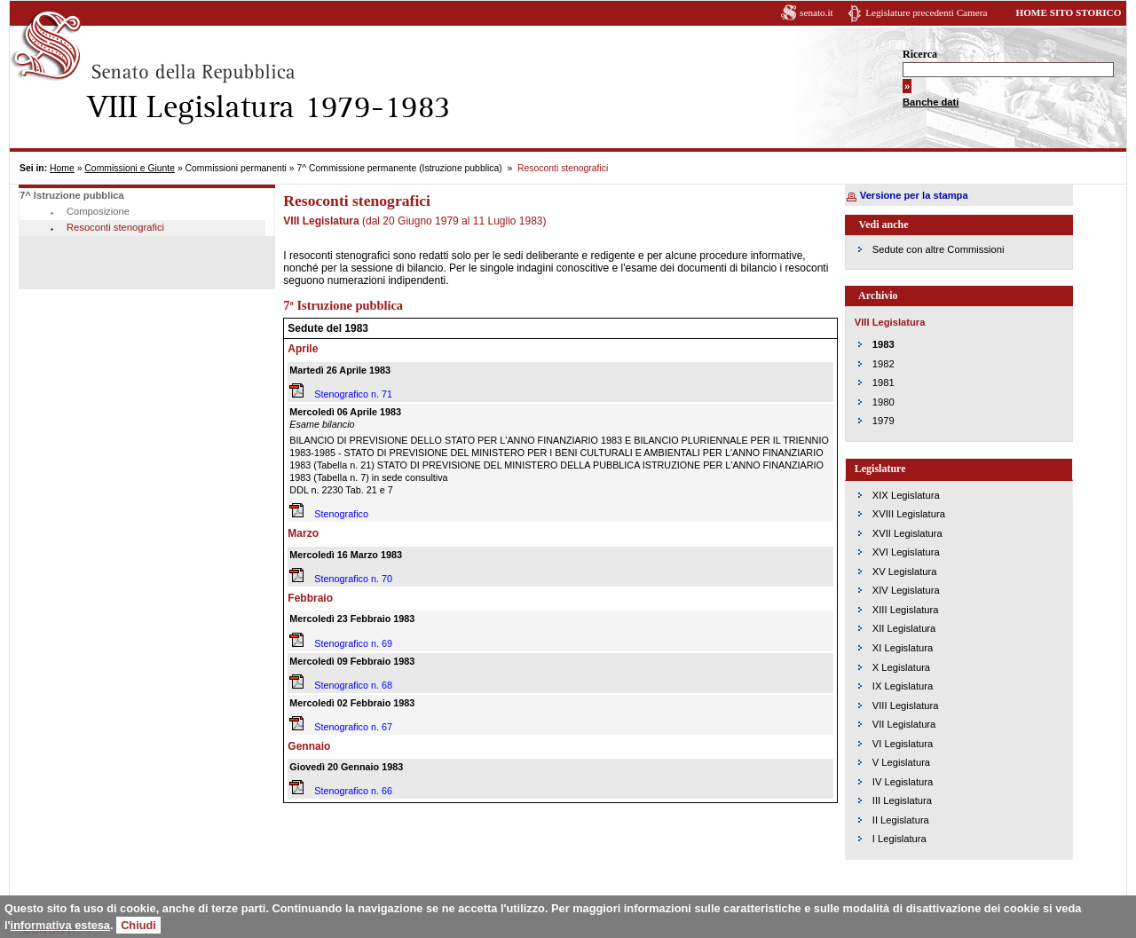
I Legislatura (899, 838)
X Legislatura (901, 667)
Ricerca (920, 54)
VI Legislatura (902, 743)
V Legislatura (901, 762)
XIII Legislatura (905, 609)
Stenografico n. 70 (353, 578)
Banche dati (930, 102)
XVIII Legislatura (908, 513)
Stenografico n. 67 (353, 726)
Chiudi (138, 925)
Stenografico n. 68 (353, 685)
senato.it (816, 12)
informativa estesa (60, 925)
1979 (883, 420)
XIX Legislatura (906, 495)
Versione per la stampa (914, 195)
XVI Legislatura (906, 552)
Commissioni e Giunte (129, 168)
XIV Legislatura (906, 590)
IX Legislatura (902, 686)
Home (62, 168)
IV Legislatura (902, 781)
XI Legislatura (902, 647)
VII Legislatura (904, 724)
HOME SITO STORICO (1068, 12)
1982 (883, 364)
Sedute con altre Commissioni (938, 249)
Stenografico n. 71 (353, 394)
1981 (883, 382)
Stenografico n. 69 (353, 643)
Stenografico (341, 513)
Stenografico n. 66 (353, 790)
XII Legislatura (904, 628)
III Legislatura (902, 800)
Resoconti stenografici (115, 227)
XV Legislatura (904, 571)
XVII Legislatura (907, 533)
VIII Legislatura (905, 705)
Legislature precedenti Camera (926, 12)
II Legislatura (900, 820)
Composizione (98, 211)
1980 (883, 402)
